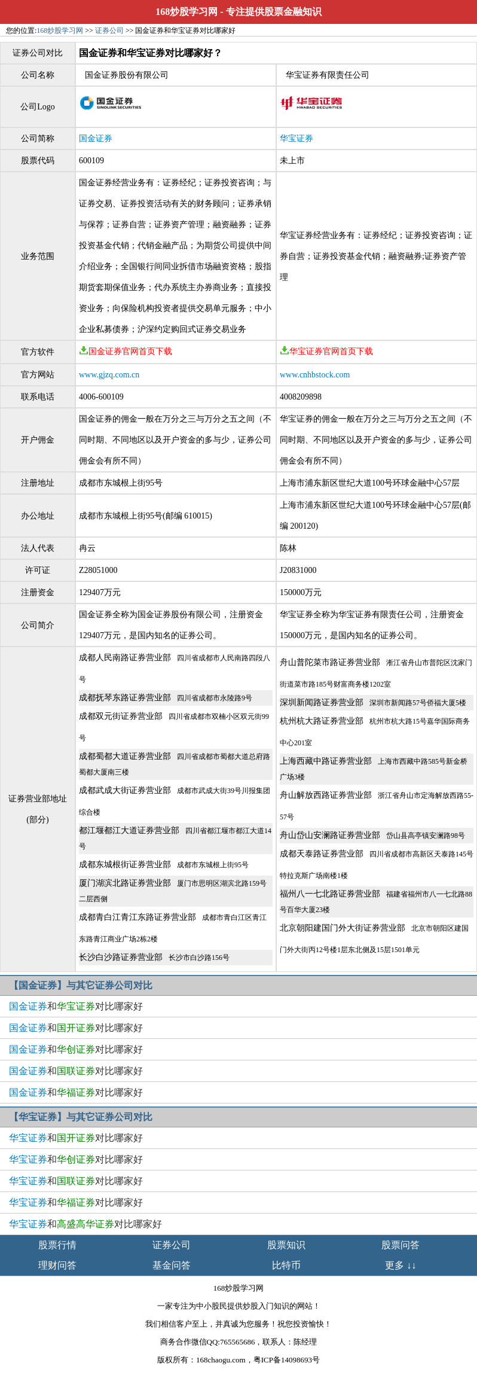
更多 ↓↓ (400, 1265)
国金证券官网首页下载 (125, 351)
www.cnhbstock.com (315, 374)
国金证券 (95, 138)
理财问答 (57, 1265)
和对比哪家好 (76, 1006)
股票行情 (57, 1245)
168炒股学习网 (186, 12)
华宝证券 (296, 138)
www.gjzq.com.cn (109, 374)
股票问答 (400, 1245)
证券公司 (109, 30)
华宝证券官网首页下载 (326, 351)
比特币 (286, 1265)
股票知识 (286, 1245)
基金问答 (171, 1265)
